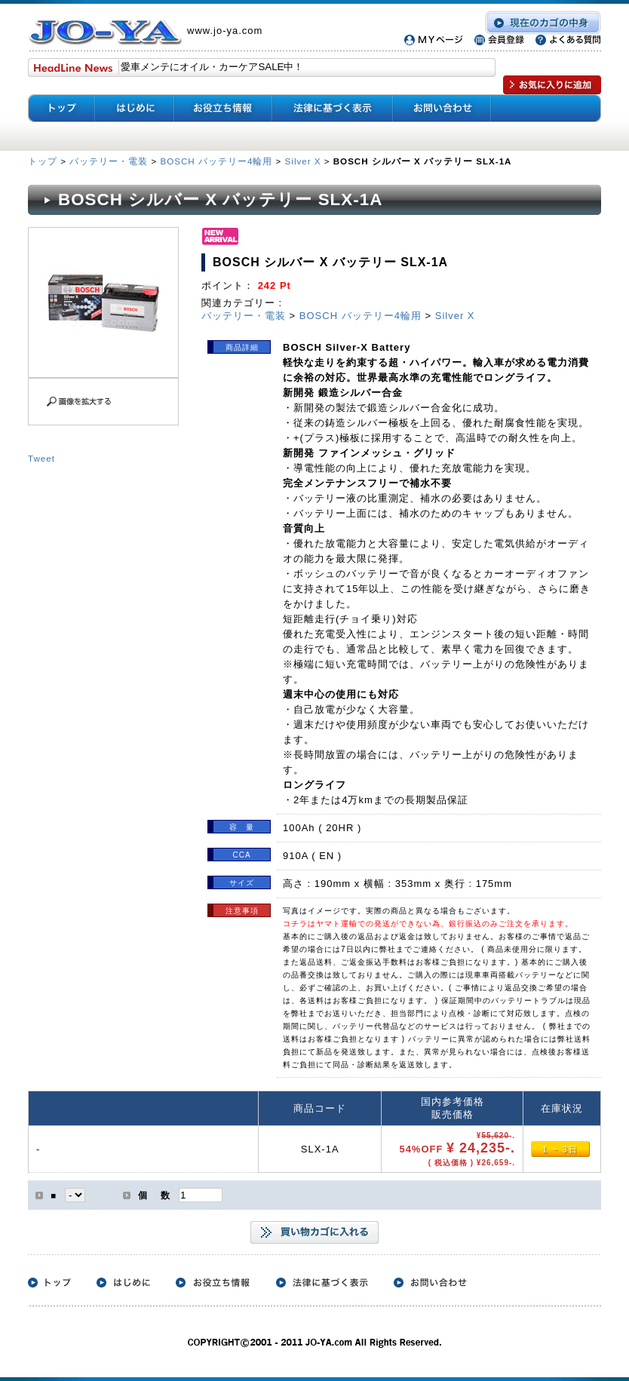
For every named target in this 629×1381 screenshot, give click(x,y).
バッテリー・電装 (108, 161)
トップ (44, 161)
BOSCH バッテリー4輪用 (216, 161)
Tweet (41, 458)
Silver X (303, 161)
